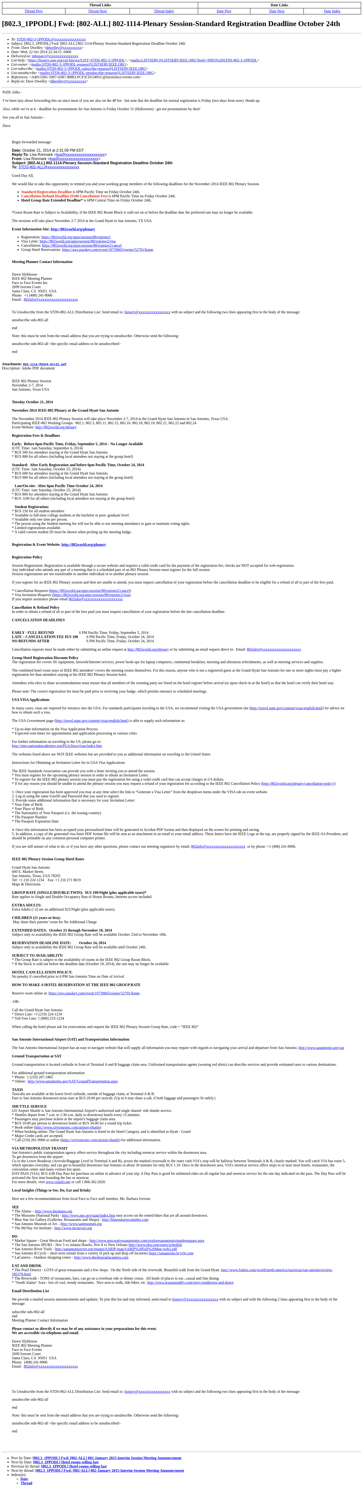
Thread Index (164, 11)
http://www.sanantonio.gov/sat (321, 1048)
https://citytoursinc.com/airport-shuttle (90, 1140)
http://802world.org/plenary (73, 229)
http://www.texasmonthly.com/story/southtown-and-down (190, 1282)
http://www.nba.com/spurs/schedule (155, 1245)
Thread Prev (33, 11)
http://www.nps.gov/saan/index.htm (88, 1215)
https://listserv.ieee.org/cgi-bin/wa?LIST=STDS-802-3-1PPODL (76, 60)
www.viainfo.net (57, 1182)
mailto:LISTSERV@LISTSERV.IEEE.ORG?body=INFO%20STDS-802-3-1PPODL (194, 60)
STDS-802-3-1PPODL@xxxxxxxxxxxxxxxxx (51, 39)
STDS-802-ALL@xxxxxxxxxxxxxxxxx (48, 167)
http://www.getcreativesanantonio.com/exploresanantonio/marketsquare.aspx (147, 1241)
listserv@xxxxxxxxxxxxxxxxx (147, 312)
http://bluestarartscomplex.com (125, 1220)
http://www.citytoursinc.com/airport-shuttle (67, 1127)
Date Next (276, 11)
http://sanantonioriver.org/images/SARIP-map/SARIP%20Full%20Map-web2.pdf (116, 1249)
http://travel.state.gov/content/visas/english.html (286, 708)
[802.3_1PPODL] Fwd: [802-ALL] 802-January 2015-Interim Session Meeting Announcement (107, 1458)
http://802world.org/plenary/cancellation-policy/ (298, 783)
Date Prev (224, 11)
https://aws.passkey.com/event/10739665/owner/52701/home (107, 250)
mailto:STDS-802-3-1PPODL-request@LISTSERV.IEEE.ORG (78, 64)
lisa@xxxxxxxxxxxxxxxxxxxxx (80, 155)
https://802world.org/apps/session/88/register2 (76, 237)
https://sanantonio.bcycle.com (171, 1253)
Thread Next (97, 11)
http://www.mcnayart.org (73, 1228)
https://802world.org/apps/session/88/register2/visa (78, 241)
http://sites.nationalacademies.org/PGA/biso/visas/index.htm (57, 746)
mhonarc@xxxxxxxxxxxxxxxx (55, 56)
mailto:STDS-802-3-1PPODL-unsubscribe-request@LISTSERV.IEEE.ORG (97, 73)
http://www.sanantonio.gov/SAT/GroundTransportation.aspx (73, 1081)
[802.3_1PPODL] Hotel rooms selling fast (66, 1462)
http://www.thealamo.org (53, 1211)
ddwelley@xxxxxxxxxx (63, 48)
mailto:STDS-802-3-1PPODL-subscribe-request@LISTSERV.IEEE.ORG (91, 69)
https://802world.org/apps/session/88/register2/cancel (81, 245)
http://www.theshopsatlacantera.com (101, 1257)
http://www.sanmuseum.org (81, 1224)
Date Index (332, 11)
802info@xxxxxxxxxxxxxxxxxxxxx (51, 299)
